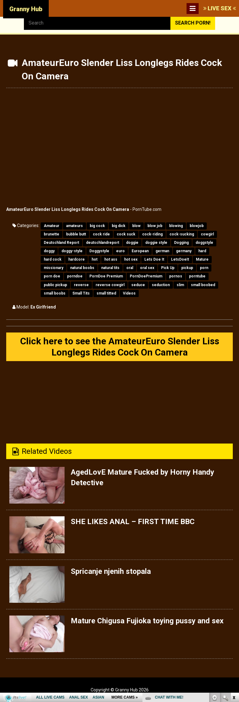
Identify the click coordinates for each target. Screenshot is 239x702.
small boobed (203, 285)
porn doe (52, 276)
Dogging (181, 242)
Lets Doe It (154, 259)
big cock (97, 226)
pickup (187, 268)
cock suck (126, 234)
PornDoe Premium (106, 276)
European (140, 251)
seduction (161, 285)
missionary (53, 268)
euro (120, 251)
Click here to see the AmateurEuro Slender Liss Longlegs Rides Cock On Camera (119, 347)
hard (202, 251)
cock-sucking (181, 234)
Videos (129, 293)
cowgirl (207, 234)
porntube (197, 276)
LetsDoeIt (180, 259)
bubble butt (76, 234)
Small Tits (81, 293)
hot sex (131, 259)
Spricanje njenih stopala (111, 571)
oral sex (147, 268)
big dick (118, 226)
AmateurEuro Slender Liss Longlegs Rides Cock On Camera (67, 209)
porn (204, 268)
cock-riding (152, 234)
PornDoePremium (146, 276)
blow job (154, 226)
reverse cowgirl (110, 285)
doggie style (156, 242)
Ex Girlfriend (43, 307)
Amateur (51, 226)
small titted (106, 293)
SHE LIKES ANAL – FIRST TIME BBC (133, 521)
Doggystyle (99, 251)
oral (129, 268)
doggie (132, 242)
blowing (176, 226)
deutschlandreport (102, 242)
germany (184, 251)
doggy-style (72, 251)
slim (180, 285)
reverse (81, 285)
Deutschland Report (61, 242)
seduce (138, 285)
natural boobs (82, 268)
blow (136, 226)
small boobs (54, 293)
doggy (49, 251)
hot (94, 259)
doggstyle (204, 242)
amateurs (74, 226)
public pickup (55, 285)
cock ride (101, 234)
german (162, 251)
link (233, 605)
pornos (175, 276)
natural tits (110, 268)
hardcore (76, 259)
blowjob (197, 226)
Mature (202, 259)
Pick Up (167, 268)
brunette (51, 234)
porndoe (75, 276)
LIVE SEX (219, 8)
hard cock (52, 259)
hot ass (110, 259)
